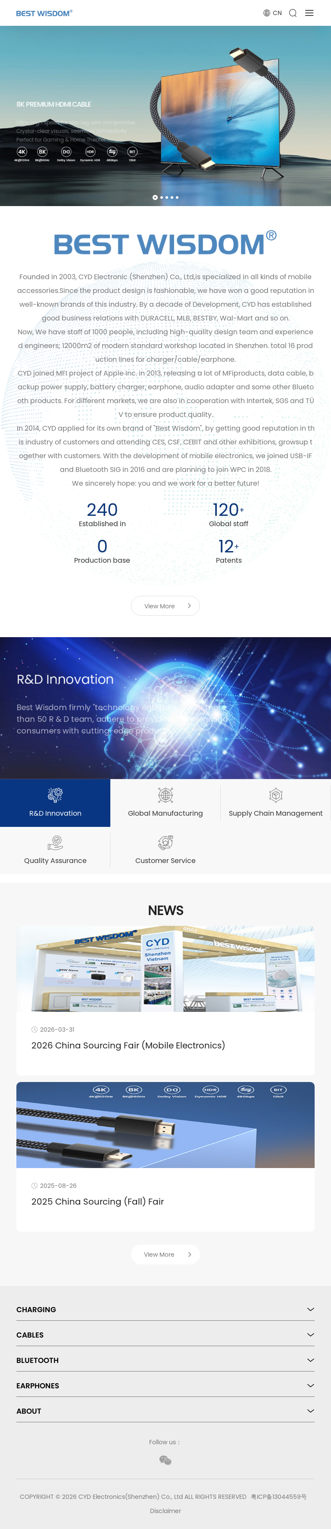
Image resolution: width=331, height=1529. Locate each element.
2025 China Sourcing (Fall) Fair (97, 1202)
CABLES (30, 1335)
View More (159, 606)
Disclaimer (165, 1511)
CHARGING (36, 1309)
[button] (155, 197)
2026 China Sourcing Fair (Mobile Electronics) (128, 1045)
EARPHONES (37, 1386)
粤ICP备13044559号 (279, 1496)
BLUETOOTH (37, 1360)
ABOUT (28, 1411)
